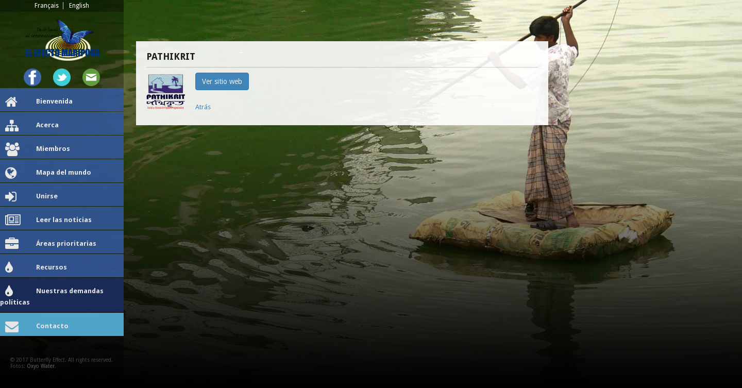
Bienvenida (39, 102)
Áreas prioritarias (50, 244)
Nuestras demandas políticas (52, 295)
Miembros (37, 149)
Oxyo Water (41, 366)
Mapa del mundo (48, 173)
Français (47, 5)
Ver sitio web (222, 81)
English (79, 5)
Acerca (32, 125)
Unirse (31, 197)
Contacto (37, 326)
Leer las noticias (48, 220)
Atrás (203, 107)
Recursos (36, 268)
